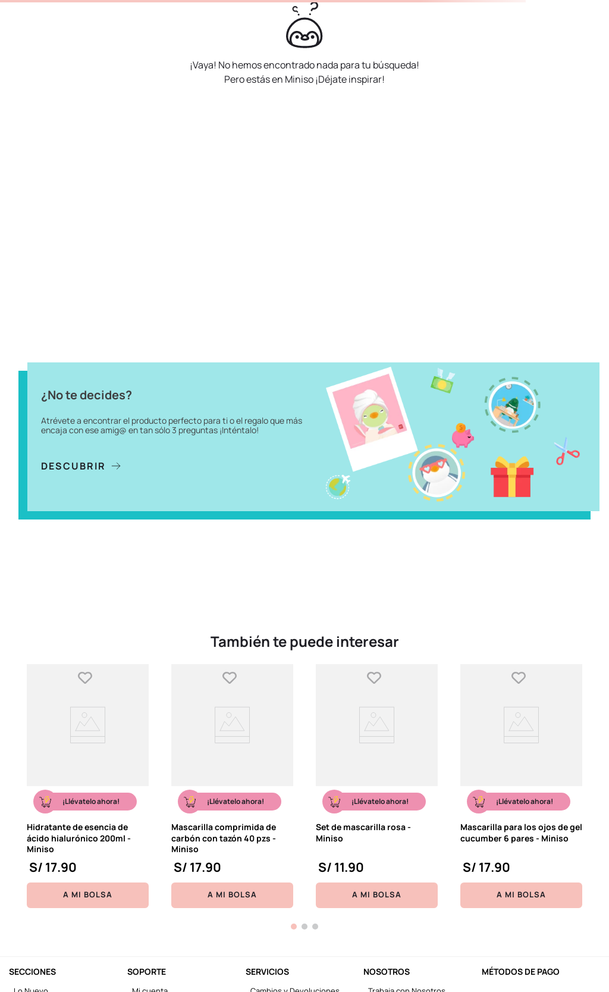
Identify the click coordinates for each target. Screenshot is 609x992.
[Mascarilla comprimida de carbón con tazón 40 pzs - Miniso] (232, 786)
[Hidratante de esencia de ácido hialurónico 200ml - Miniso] (88, 786)
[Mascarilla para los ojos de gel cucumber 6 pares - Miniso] (521, 786)
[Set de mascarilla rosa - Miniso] (377, 786)
